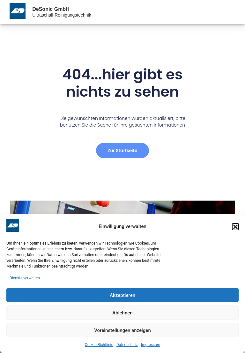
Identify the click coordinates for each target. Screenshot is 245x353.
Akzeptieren (122, 295)
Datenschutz (127, 344)
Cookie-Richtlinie (99, 344)
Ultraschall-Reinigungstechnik (61, 15)
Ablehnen (122, 313)
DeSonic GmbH (50, 9)
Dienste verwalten (25, 278)
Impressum (150, 344)
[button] (235, 227)
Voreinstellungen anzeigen (122, 330)
